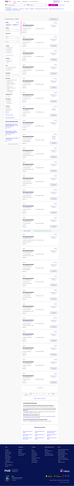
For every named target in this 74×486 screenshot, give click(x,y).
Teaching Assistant (28, 25)
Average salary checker (9, 462)
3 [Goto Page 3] (36, 393)
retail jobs (38, 417)
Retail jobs (32, 8)
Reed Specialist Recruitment (62, 453)
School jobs (27, 8)
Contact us (7, 449)
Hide (6, 65)
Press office (47, 452)
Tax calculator (7, 460)
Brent (7, 112)
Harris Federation (29, 26)
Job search (7, 450)
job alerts (28, 411)
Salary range (8, 33)
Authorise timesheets (61, 450)
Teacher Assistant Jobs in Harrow (40, 438)
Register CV (56, 1)
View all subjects (34, 453)
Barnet (7, 111)
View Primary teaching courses (13, 144)
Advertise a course (35, 460)
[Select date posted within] (12, 75)
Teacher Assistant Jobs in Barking (52, 435)
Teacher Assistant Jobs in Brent (40, 435)
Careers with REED (61, 456)
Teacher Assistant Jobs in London (41, 8)
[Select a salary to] (12, 42)
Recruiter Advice (21, 455)
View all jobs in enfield (10, 117)
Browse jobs (62, 5)
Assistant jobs (15, 8)
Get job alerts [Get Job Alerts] (54, 19)
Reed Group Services (61, 452)
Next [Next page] (53, 394)
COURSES (33, 447)
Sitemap (6, 466)
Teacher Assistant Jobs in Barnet (40, 432)
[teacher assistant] (9, 25)
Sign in (27, 412)
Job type (7, 45)
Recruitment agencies (22, 453)
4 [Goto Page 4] (39, 393)
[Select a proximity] (12, 30)
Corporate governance (48, 453)
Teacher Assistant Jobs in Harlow (52, 438)
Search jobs (53, 5)
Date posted (8, 73)
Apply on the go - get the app (39, 398)
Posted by (7, 58)
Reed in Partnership (61, 455)
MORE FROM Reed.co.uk (49, 447)
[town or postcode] (38, 5)
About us (46, 449)
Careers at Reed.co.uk (48, 450)
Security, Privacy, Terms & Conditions (63, 480)
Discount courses (34, 455)
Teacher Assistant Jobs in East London (56, 8)
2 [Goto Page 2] (33, 393)
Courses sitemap (34, 462)
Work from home (8, 453)
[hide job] (56, 23)
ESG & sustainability (61, 462)
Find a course (34, 452)
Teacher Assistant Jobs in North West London (52, 432)
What (6, 4)
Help (6, 463)
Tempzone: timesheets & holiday (63, 449)
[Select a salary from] (12, 38)
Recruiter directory (8, 452)
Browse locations (8, 456)
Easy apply (54, 45)
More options (8, 98)
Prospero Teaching (28, 137)
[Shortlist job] (55, 23)
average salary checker (33, 421)
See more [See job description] (25, 32)
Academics (27, 110)
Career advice (7, 459)
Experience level (9, 94)
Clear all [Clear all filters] (17, 22)
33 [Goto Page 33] (48, 393)
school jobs (32, 417)
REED (59, 447)
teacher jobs (27, 417)
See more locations (9, 114)
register (31, 412)
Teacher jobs (21, 8)
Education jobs (9, 8)
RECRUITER (20, 447)
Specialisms (8, 78)
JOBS (6, 447)
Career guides (34, 459)
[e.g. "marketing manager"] (17, 5)
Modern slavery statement (49, 455)
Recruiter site (20, 449)
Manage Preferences (53, 480)
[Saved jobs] (66, 1)
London (8, 107)
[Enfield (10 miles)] (16, 25)
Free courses (34, 456)
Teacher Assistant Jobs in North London (12, 10)
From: (6, 35)
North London (9, 110)
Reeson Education (29, 40)
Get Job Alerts (27, 230)
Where (28, 4)
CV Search (20, 452)
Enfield (17, 19)
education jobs (48, 416)
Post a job (20, 450)
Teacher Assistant (9, 19)
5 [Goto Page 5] (42, 393)
